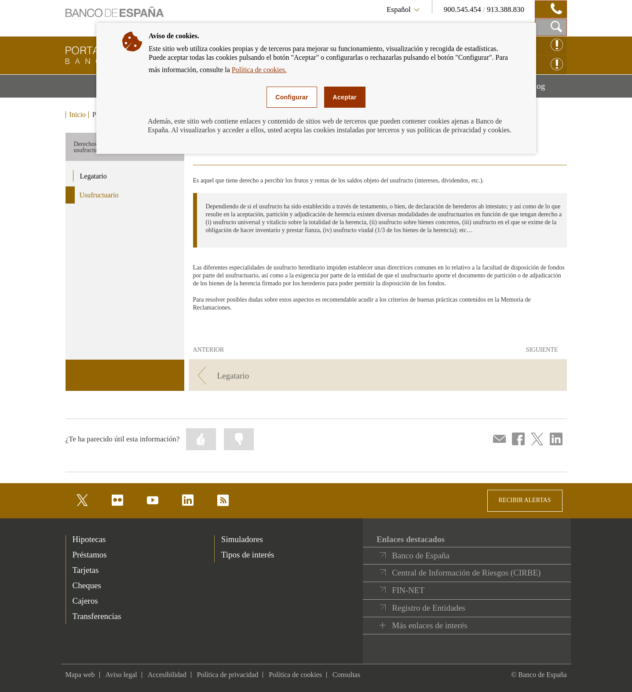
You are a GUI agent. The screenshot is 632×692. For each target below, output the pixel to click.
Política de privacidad (228, 674)
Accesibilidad (167, 674)
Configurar (291, 97)
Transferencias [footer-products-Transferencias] (97, 616)
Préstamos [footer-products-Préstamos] (90, 554)
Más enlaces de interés (429, 625)
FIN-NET (408, 590)
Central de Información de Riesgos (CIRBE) (466, 572)
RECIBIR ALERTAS (525, 500)
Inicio (77, 114)
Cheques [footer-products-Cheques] (87, 585)
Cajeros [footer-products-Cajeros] (85, 600)
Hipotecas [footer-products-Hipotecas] (89, 539)
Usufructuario (99, 195)
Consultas (346, 674)
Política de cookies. (259, 69)
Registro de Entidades (428, 607)
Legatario (93, 176)
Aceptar (345, 97)
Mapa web (80, 674)
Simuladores (242, 539)
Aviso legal (121, 674)
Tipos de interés (247, 554)
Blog (547, 89)
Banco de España (420, 555)
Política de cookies (295, 674)
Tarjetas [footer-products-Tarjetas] (86, 570)
